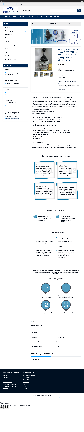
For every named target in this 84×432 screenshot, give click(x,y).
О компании (6, 377)
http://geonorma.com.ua (12, 116)
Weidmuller (26, 382)
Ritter (24, 384)
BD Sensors (26, 377)
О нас (31, 16)
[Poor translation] (6, 407)
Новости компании (8, 379)
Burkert (25, 388)
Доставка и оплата (52, 16)
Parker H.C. (26, 379)
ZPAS (24, 386)
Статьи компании (7, 382)
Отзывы (7, 55)
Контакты (39, 16)
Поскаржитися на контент (45, 397)
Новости (7, 38)
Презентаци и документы (9, 384)
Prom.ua (50, 395)
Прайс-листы (8, 34)
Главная (7, 16)
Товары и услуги (18, 16)
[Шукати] (79, 10)
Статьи (7, 41)
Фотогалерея (8, 27)
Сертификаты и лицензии (12, 52)
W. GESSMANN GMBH (29, 375)
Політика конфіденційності (58, 397)
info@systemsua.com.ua (12, 118)
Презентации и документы (12, 45)
